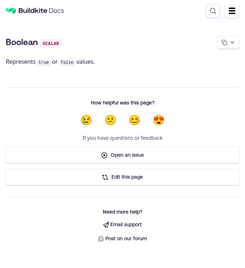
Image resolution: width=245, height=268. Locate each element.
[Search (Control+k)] (212, 10)
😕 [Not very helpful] (110, 120)
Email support (122, 225)
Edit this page (122, 177)
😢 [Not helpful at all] (86, 120)
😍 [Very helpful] (158, 120)
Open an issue (122, 155)
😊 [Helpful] (134, 120)
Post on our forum (122, 239)
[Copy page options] (228, 42)
